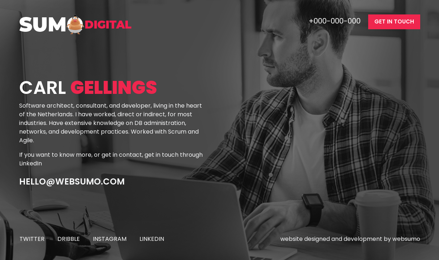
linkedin (151, 239)
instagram (109, 239)
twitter (32, 239)
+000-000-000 (335, 21)
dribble (68, 239)
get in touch (394, 21)
